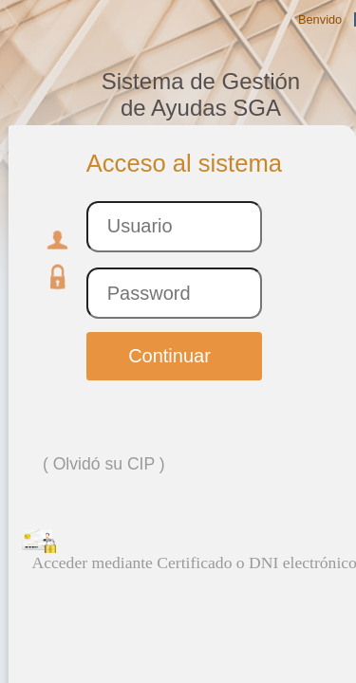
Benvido (320, 19)
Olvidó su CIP (103, 463)
